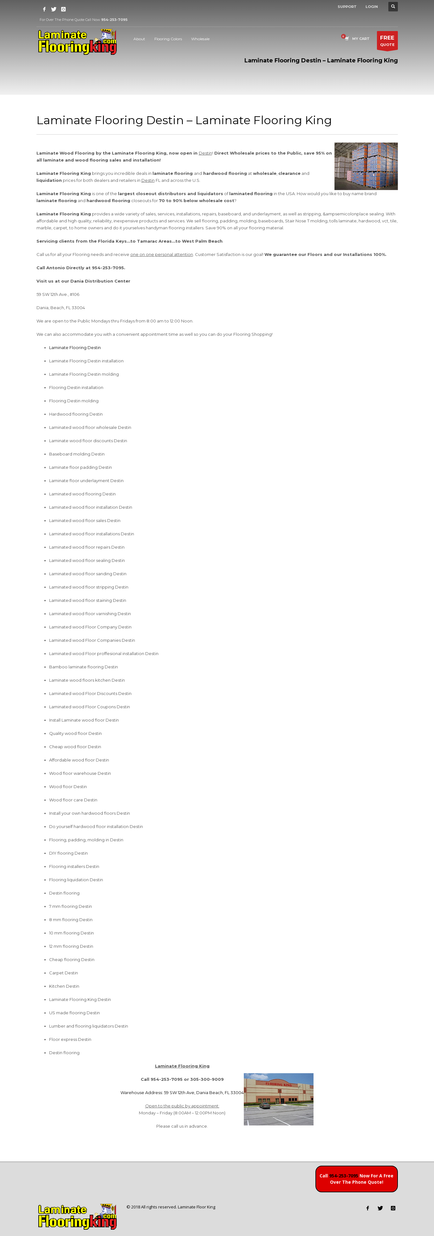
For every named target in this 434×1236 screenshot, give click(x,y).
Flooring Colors (168, 38)
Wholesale (200, 38)
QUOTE (387, 42)
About (139, 38)
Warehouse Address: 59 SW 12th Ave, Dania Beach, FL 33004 (182, 1092)
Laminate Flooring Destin (75, 347)
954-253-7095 (343, 1176)
